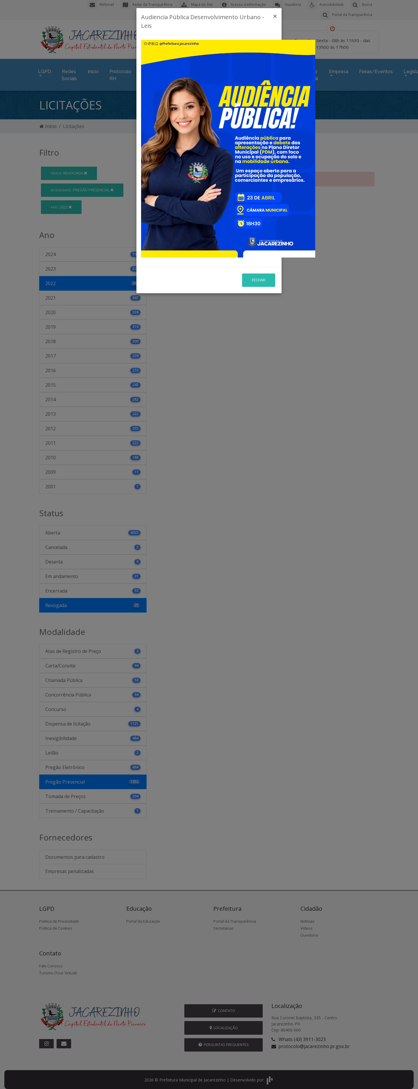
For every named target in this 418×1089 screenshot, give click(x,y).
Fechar (258, 215)
